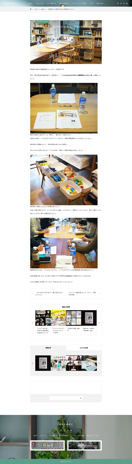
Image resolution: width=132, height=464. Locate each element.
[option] (43, 322)
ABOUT (31, 3)
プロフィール (39, 3)
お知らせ (46, 21)
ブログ (91, 3)
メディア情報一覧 (51, 3)
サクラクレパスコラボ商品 (79, 3)
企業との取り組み (64, 3)
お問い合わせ (99, 3)
